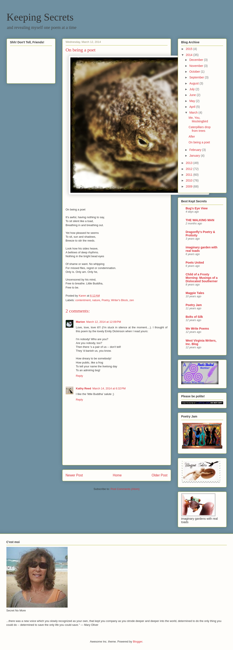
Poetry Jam (194, 305)
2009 (189, 186)
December (196, 60)
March (194, 112)
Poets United (195, 262)
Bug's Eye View (197, 208)
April (192, 106)
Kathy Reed (83, 388)
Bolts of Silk (194, 316)
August (194, 83)
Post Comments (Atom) (125, 489)
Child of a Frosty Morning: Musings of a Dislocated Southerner (202, 278)
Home (117, 475)
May (192, 101)
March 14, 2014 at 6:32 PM (109, 388)
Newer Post (74, 475)
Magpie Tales (195, 293)
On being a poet (199, 142)
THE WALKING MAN (200, 220)
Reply (79, 375)
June (193, 95)
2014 (189, 55)
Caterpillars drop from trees (199, 128)
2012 (189, 169)
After (191, 136)
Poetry (106, 300)
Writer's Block (119, 300)
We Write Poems (197, 328)
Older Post (160, 475)
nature (96, 300)
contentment (83, 300)
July (192, 89)
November (196, 66)
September (197, 77)
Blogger (137, 641)
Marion (80, 321)
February (195, 150)
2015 (189, 49)
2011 (189, 174)
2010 (189, 180)
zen (131, 300)
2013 (189, 163)
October (195, 71)
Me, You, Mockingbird (198, 119)
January (195, 155)
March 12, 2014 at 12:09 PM (103, 321)
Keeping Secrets (40, 17)
